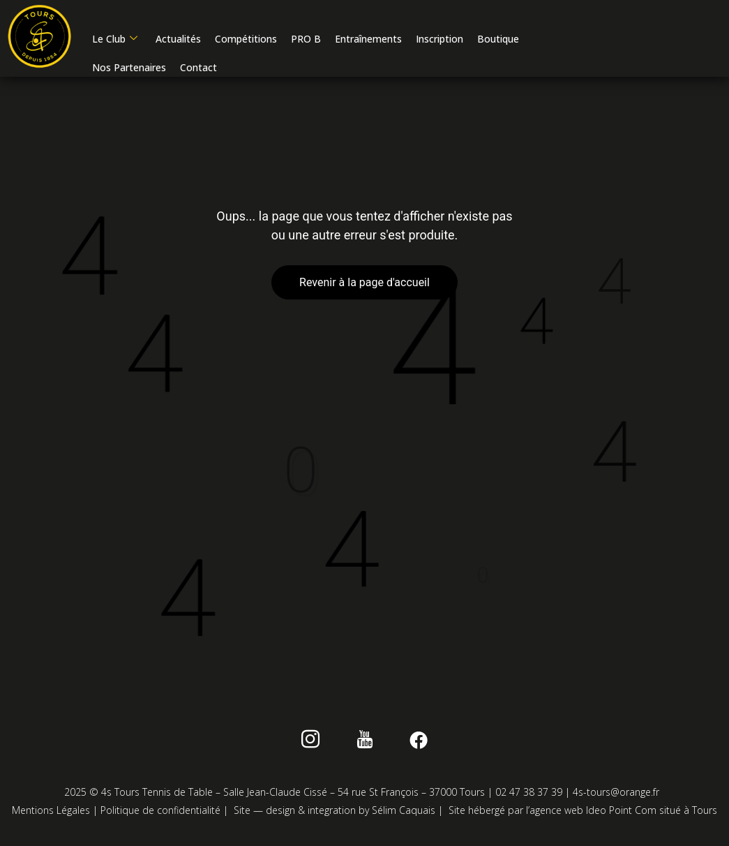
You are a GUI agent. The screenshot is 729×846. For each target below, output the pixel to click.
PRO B (305, 41)
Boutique (497, 41)
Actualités (177, 41)
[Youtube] (364, 746)
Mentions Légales (51, 814)
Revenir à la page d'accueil (364, 286)
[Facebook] (410, 746)
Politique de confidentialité (160, 814)
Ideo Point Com (621, 814)
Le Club (114, 41)
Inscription (439, 41)
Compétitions (245, 41)
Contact (197, 70)
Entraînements (367, 41)
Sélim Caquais (403, 814)
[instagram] (319, 746)
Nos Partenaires (128, 70)
